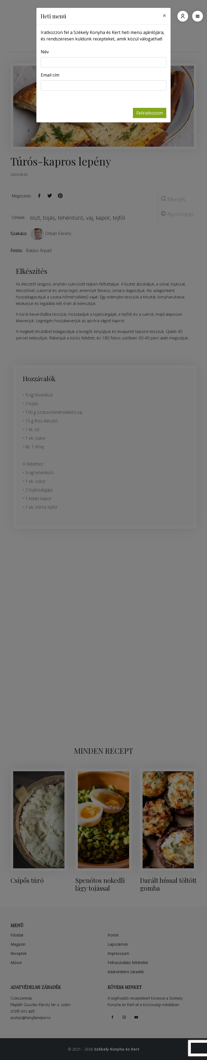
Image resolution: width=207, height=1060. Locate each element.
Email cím (50, 75)
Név (45, 52)
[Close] (164, 15)
